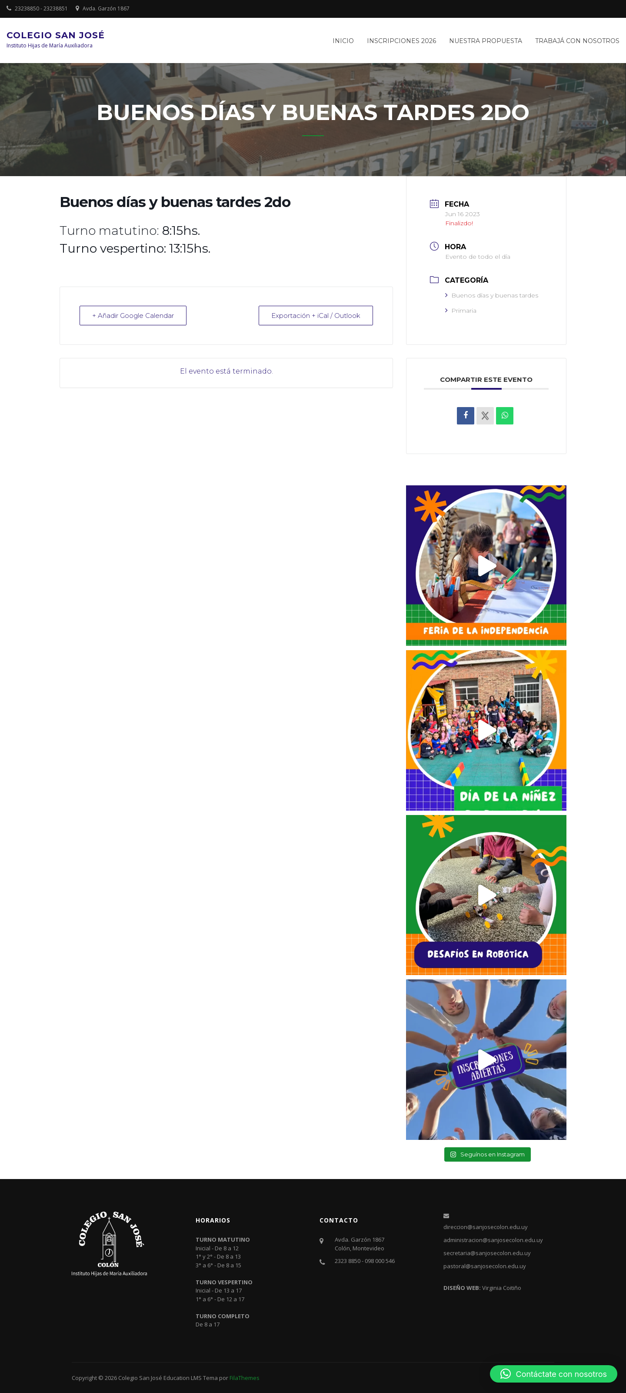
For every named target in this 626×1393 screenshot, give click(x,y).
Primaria (460, 310)
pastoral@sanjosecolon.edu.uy (484, 1266)
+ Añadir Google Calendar (133, 315)
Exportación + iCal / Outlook (315, 315)
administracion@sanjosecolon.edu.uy (493, 1240)
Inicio (343, 41)
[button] (553, 1374)
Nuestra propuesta (485, 41)
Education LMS (182, 1378)
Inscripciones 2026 (401, 41)
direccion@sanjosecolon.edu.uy (485, 1227)
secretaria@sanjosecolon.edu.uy (487, 1253)
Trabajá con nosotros (577, 41)
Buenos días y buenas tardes (491, 295)
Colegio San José (56, 35)
